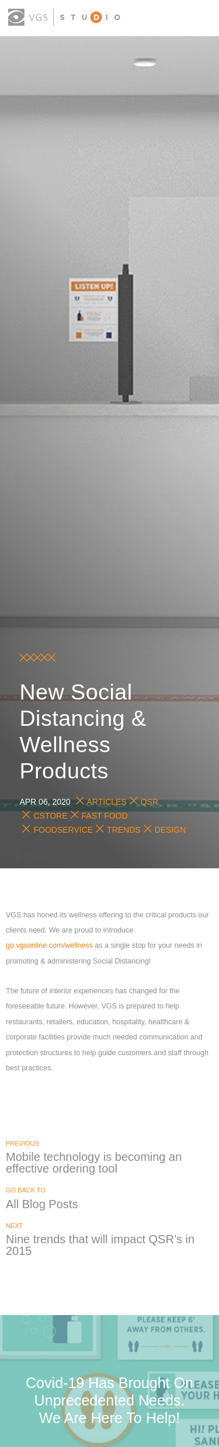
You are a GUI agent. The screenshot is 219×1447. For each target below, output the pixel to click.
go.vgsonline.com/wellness (49, 945)
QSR (149, 801)
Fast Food (105, 815)
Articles (107, 801)
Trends (124, 829)
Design (170, 829)
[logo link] (64, 17)
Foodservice (63, 829)
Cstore (50, 815)
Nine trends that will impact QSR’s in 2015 (100, 1245)
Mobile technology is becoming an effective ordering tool (94, 1162)
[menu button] (200, 19)
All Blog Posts (42, 1204)
